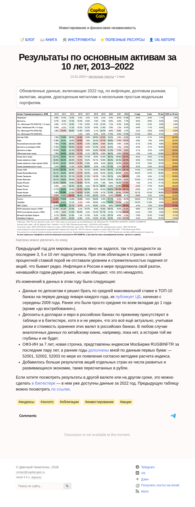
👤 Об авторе (162, 40)
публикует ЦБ (128, 297)
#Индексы (26, 402)
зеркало (36, 477)
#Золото (47, 402)
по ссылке (60, 389)
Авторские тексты (101, 76)
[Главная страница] (97, 13)
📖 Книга (48, 40)
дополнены (98, 350)
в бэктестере (43, 383)
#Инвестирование (99, 402)
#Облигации (69, 402)
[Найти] (67, 486)
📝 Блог (27, 40)
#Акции (125, 402)
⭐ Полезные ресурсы (122, 40)
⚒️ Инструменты (79, 40)
